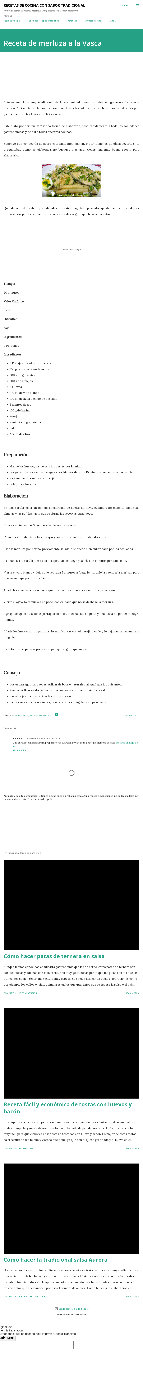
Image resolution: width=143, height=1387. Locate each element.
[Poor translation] (10, 1338)
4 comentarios (27, 1148)
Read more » (132, 993)
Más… (113, 20)
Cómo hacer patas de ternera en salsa (54, 956)
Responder (19, 750)
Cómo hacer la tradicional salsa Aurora (55, 1259)
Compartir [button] (130, 715)
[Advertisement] (28, 77)
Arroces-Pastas (93, 20)
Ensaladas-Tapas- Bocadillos (44, 20)
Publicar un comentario (32, 1296)
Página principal (12, 20)
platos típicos (20, 715)
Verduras (72, 20)
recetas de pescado (41, 715)
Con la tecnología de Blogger (71, 1308)
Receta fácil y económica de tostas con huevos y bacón (68, 1108)
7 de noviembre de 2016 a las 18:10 (42, 738)
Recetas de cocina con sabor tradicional (44, 5)
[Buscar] (125, 5)
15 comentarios (28, 993)
